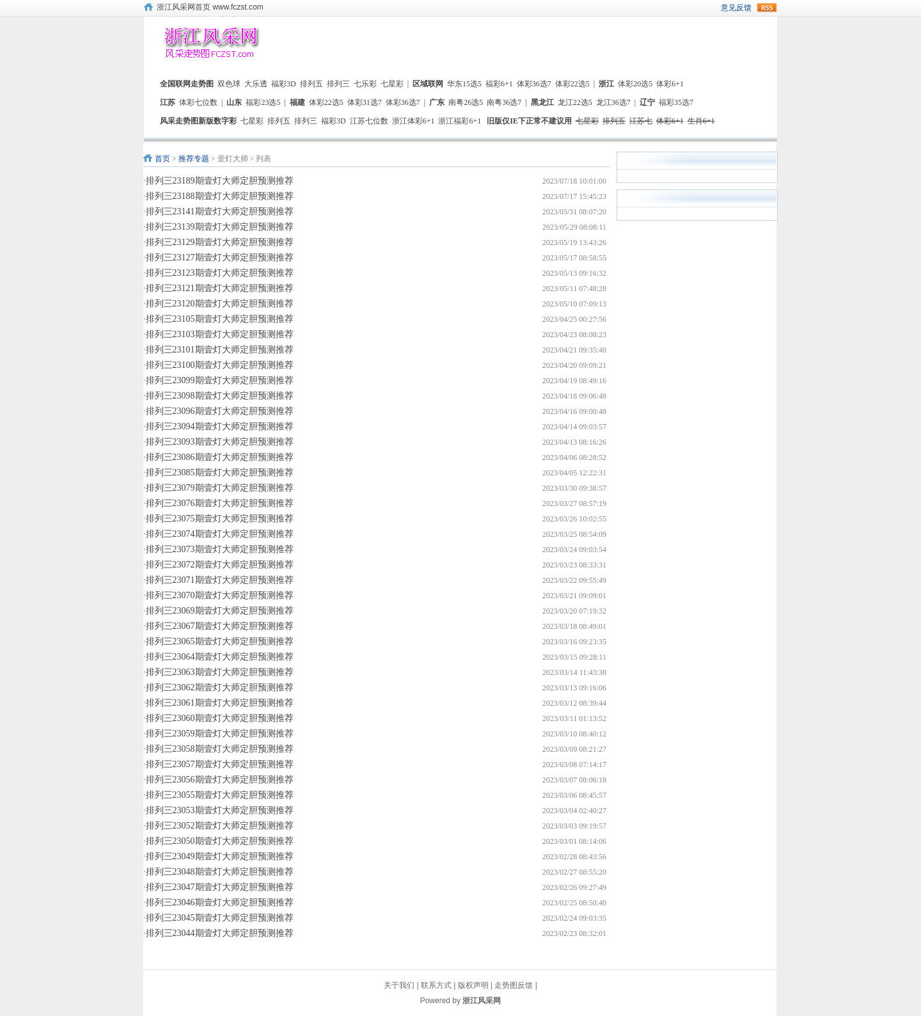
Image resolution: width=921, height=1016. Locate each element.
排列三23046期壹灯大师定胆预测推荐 (220, 902)
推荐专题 (193, 158)
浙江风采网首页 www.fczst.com (210, 7)
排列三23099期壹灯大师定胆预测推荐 (220, 380)
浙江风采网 (481, 1000)
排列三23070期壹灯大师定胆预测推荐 (220, 595)
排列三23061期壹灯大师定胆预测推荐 (220, 703)
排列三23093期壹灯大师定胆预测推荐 (220, 442)
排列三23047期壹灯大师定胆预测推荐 (220, 887)
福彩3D (283, 83)
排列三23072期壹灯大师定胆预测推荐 (220, 564)
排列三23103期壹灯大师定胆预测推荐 (220, 334)
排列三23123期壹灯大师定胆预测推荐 (220, 273)
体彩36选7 (534, 83)
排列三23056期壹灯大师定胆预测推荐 (220, 779)
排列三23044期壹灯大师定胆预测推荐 (220, 933)
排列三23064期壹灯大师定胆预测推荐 (220, 657)
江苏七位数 (369, 120)
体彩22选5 (572, 83)
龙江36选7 (613, 102)
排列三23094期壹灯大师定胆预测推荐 (220, 426)
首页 (162, 158)
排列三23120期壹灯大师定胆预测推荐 (220, 303)
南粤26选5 (465, 102)
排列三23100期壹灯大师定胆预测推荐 (220, 365)
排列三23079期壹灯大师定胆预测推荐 (220, 488)
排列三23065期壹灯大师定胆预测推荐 (220, 641)
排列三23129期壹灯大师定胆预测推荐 (220, 242)
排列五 (311, 83)
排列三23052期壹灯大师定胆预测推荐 (220, 825)
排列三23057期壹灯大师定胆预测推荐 (220, 764)
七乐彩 (365, 83)
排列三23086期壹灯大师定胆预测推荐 (220, 457)
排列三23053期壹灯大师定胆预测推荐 (220, 810)
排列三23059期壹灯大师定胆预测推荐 (220, 733)
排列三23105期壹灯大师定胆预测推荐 (220, 319)
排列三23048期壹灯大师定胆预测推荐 (220, 872)
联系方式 (436, 985)
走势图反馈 (513, 985)
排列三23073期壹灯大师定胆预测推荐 (220, 549)
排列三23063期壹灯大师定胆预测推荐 (220, 672)
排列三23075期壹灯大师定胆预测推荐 (220, 518)
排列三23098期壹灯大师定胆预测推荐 (220, 396)
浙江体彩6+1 (413, 120)
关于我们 (399, 985)
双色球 (228, 83)
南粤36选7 (504, 102)
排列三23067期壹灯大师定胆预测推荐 (220, 626)
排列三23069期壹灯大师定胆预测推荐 (220, 610)
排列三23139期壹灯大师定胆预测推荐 (220, 227)
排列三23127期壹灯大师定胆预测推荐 (220, 257)
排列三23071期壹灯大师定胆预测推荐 (220, 580)
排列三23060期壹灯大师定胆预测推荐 (220, 718)
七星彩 (392, 83)
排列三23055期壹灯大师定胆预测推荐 (220, 795)
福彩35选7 (676, 102)
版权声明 (473, 985)
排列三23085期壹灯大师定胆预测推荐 (220, 472)
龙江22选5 (575, 102)
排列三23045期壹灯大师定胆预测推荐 (220, 918)
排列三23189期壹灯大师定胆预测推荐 (220, 181)
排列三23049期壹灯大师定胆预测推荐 (220, 856)
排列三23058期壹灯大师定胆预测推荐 (220, 749)
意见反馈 (736, 7)
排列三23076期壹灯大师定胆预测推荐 (220, 503)
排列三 (338, 83)
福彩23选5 (263, 102)
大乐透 (255, 83)
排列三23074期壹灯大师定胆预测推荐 (220, 534)
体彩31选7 (364, 102)
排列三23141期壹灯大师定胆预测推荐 (220, 211)
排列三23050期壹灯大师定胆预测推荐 (220, 841)
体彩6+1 (670, 83)
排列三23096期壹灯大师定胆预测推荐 (220, 411)
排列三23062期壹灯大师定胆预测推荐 (220, 687)
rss (767, 7)
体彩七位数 (198, 102)
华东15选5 (464, 83)
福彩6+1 (499, 83)
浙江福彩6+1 (459, 120)
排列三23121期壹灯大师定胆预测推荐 (220, 288)
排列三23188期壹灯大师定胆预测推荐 (220, 196)
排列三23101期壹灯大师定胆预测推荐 (220, 349)
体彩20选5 (635, 83)
